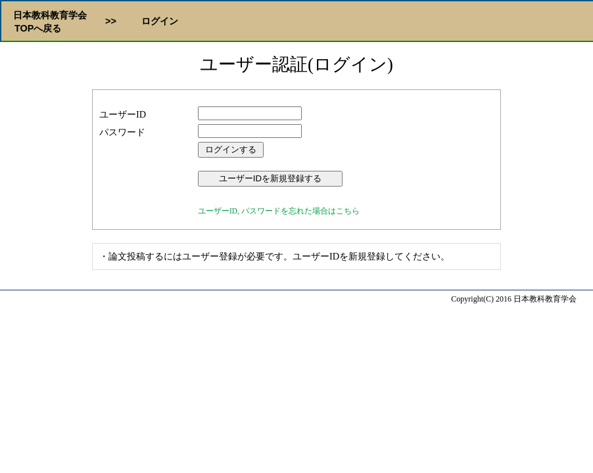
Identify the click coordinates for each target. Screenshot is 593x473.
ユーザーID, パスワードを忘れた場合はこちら (279, 211)
